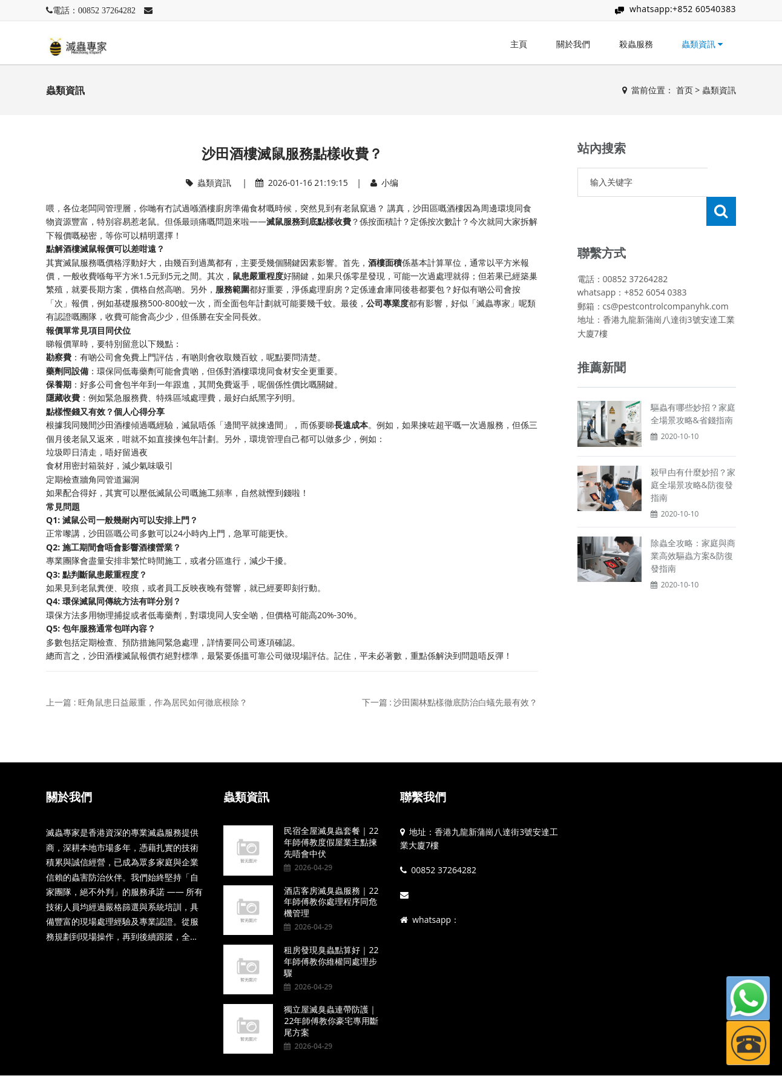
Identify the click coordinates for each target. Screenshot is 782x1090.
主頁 (518, 44)
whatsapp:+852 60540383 (682, 9)
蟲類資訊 (702, 44)
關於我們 (573, 44)
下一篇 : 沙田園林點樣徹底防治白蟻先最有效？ (450, 702)
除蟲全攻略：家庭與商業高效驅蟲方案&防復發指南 (693, 526)
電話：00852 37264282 (94, 10)
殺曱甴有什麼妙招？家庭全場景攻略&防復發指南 (693, 455)
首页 (684, 90)
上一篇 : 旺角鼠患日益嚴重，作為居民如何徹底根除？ (147, 702)
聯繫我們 (423, 797)
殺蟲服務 (636, 44)
